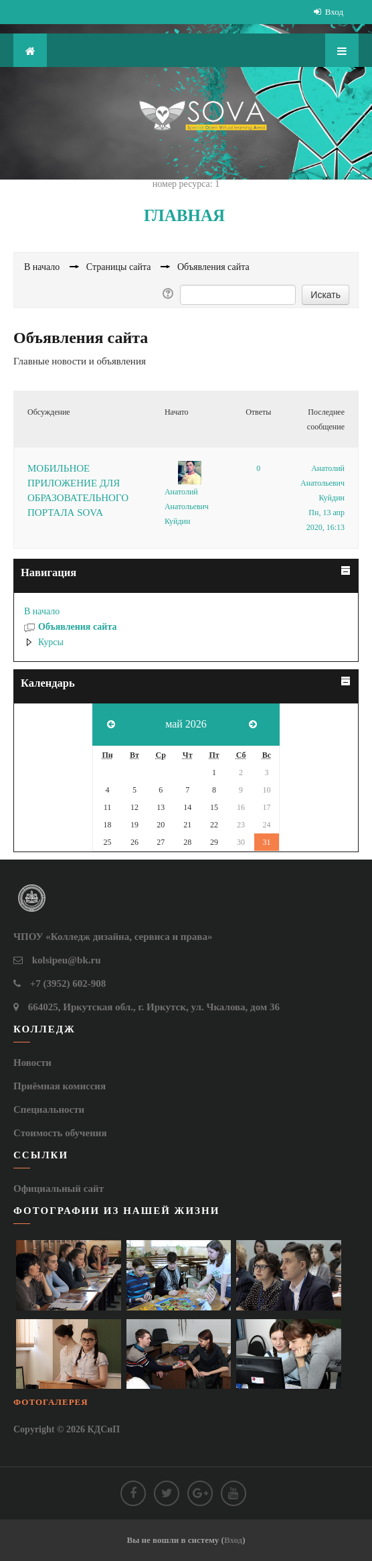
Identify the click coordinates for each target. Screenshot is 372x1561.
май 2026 (186, 724)
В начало (42, 611)
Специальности (48, 1109)
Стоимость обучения (60, 1133)
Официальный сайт (58, 1188)
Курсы (51, 642)
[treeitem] (186, 611)
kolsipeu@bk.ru (66, 960)
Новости (32, 1062)
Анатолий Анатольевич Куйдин (187, 506)
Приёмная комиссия (59, 1086)
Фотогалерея (50, 1402)
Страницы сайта (118, 267)
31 (266, 842)
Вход (334, 12)
